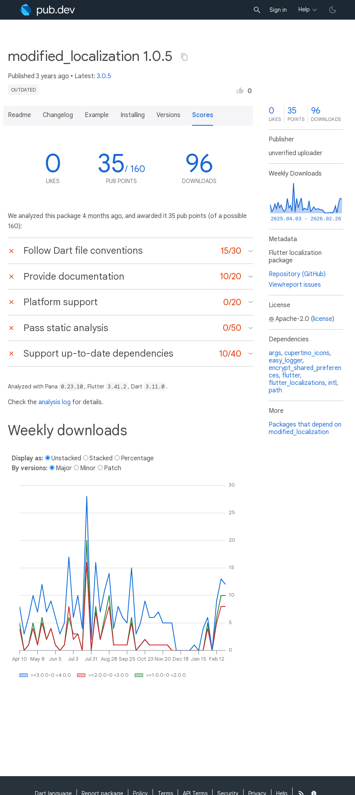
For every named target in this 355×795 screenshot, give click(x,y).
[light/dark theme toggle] (332, 10)
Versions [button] (168, 115)
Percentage (137, 458)
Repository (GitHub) (297, 274)
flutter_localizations (297, 383)
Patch (112, 468)
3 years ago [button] (52, 76)
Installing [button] (132, 115)
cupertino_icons (307, 353)
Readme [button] (19, 115)
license (322, 319)
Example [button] (97, 115)
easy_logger (285, 361)
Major (64, 468)
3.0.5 (104, 76)
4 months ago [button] (102, 216)
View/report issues (295, 285)
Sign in (278, 9)
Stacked (101, 458)
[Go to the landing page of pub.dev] (47, 10)
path (275, 390)
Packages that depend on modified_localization (305, 428)
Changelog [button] (58, 115)
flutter (291, 375)
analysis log (54, 402)
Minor (88, 468)
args (275, 353)
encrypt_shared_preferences (305, 371)
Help (304, 9)
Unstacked (66, 458)
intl (332, 383)
